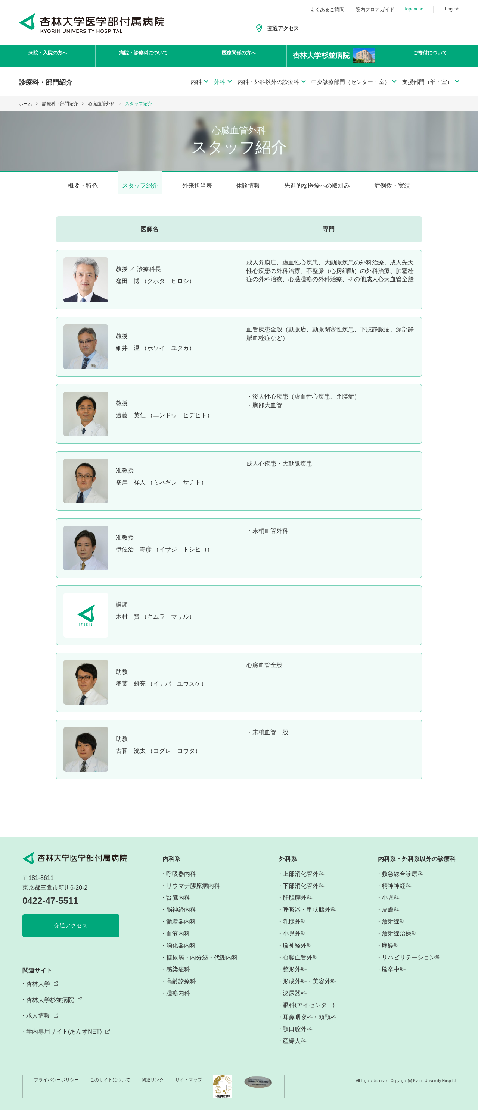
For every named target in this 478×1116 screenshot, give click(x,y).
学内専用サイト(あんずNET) (64, 1038)
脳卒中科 (394, 976)
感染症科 (178, 976)
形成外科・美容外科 (309, 988)
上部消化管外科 (304, 880)
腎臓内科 (178, 904)
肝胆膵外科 (298, 904)
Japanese (413, 9)
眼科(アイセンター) (309, 1012)
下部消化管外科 (304, 892)
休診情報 (248, 185)
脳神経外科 (298, 952)
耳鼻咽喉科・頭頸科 (309, 1024)
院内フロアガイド (375, 9)
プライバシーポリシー (56, 1086)
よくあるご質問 (327, 9)
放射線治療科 (400, 940)
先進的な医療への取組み (317, 185)
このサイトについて (110, 1086)
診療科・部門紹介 (60, 103)
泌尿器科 (295, 1000)
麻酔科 (391, 952)
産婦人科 (295, 1047)
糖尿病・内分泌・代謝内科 (202, 964)
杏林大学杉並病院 (50, 1006)
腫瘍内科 (178, 1000)
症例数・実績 (392, 185)
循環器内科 (181, 928)
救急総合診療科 (402, 880)
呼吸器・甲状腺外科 (309, 916)
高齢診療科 (181, 988)
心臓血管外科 (101, 103)
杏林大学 (38, 990)
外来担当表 (197, 185)
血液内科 (178, 940)
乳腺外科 (295, 928)
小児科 (391, 904)
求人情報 (38, 1022)
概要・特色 (83, 185)
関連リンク (153, 1086)
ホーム (25, 103)
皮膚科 (391, 916)
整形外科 (295, 976)
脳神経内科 (181, 916)
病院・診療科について (143, 56)
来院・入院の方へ (48, 56)
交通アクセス (283, 28)
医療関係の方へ (239, 56)
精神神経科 (397, 892)
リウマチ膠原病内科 (193, 892)
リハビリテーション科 (411, 964)
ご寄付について (430, 56)
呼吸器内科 (181, 880)
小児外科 (295, 940)
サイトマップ (188, 1086)
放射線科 (394, 928)
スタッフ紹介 (140, 185)
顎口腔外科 (298, 1035)
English (452, 9)
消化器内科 (181, 952)
